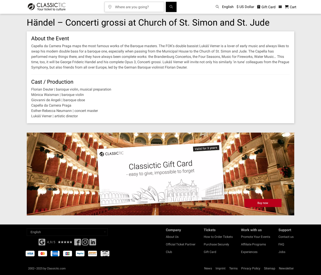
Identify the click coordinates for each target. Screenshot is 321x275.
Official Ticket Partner (180, 244)
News (208, 268)
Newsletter (286, 268)
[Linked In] (92, 243)
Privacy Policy (250, 268)
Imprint (221, 268)
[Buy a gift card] (160, 174)
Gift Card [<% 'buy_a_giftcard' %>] (266, 7)
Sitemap (269, 268)
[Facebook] (42, 241)
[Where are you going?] (137, 5)
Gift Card (210, 252)
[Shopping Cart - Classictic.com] (290, 7)
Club (169, 252)
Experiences (249, 252)
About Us (172, 237)
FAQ (281, 244)
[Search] (171, 7)
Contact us (286, 237)
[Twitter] (85, 243)
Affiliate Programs (253, 244)
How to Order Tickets (218, 237)
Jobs (281, 252)
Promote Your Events (255, 237)
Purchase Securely (216, 244)
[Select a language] (67, 232)
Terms (233, 268)
